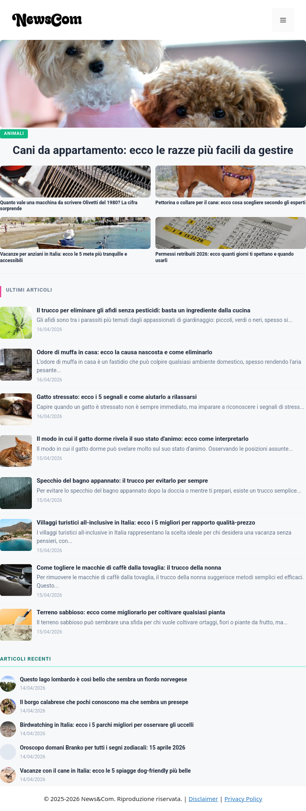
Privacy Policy (243, 799)
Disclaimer (203, 799)
